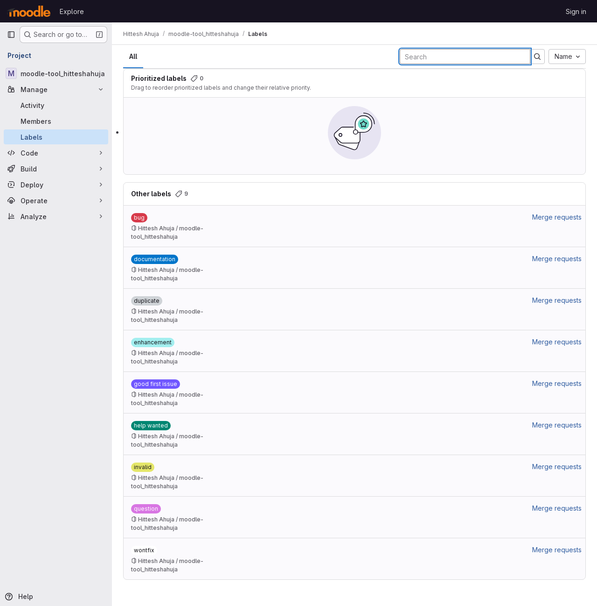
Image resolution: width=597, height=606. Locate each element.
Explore (72, 11)
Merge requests (557, 217)
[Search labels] (465, 56)
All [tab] (133, 56)
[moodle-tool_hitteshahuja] (56, 73)
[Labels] (56, 136)
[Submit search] (537, 56)
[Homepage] (28, 11)
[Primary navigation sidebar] (11, 34)
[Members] (56, 121)
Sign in (576, 11)
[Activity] (56, 105)
